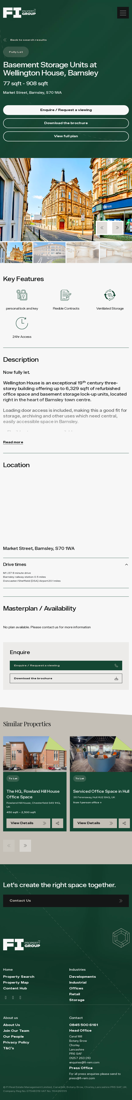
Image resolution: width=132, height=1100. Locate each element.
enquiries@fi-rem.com (84, 1062)
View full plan (66, 136)
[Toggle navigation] (123, 13)
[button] (102, 228)
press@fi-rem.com (82, 1078)
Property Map (16, 982)
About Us (11, 1025)
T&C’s (8, 1048)
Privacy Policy (16, 1042)
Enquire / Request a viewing (66, 110)
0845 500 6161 (83, 1025)
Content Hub (15, 988)
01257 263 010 (80, 1058)
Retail (74, 994)
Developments (82, 976)
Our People (13, 1036)
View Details (28, 823)
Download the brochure (66, 123)
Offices (76, 988)
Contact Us (66, 900)
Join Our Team (16, 1030)
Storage (77, 1000)
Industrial (78, 982)
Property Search (18, 976)
